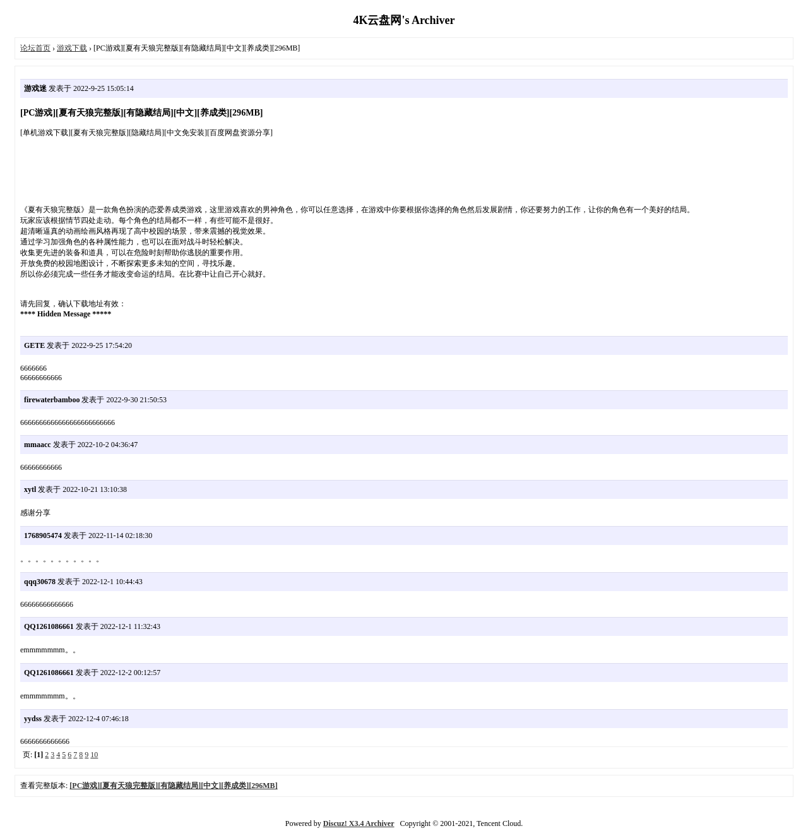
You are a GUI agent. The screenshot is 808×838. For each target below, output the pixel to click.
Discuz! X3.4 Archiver (359, 823)
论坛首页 (35, 48)
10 (94, 754)
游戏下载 (72, 48)
